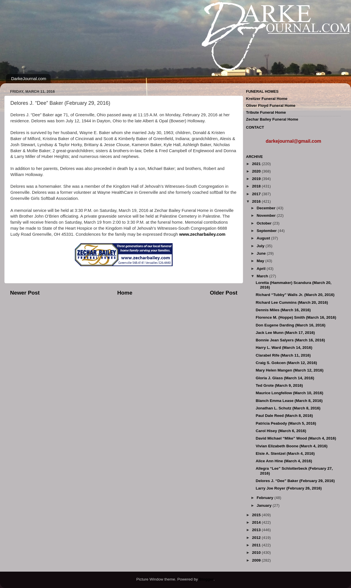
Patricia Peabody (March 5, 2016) (286, 423)
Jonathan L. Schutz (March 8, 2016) (288, 408)
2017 (257, 194)
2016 (257, 201)
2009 (257, 560)
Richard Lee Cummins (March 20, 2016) (292, 302)
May (261, 261)
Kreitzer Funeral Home (266, 98)
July (261, 246)
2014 (257, 522)
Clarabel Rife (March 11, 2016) (283, 355)
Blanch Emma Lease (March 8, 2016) (289, 401)
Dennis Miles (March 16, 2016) (283, 310)
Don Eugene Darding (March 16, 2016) (290, 325)
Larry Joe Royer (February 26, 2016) (289, 488)
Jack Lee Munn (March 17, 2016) (285, 332)
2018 (257, 186)
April (262, 268)
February (265, 498)
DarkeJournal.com (28, 78)
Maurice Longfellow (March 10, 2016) (289, 393)
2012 (257, 537)
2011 (257, 545)
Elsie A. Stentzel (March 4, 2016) (285, 453)
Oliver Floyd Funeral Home (270, 105)
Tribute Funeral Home (266, 112)
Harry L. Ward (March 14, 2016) (284, 347)
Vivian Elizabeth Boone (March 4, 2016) (292, 446)
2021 (257, 164)
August (264, 238)
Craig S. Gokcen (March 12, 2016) (286, 363)
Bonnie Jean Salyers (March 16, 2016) (290, 340)
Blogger (206, 579)
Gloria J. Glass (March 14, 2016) (285, 378)
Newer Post (25, 293)
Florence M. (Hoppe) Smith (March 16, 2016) (296, 317)
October (265, 223)
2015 (257, 515)
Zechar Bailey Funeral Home (272, 119)
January (265, 505)
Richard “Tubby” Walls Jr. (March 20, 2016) (295, 295)
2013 (257, 530)
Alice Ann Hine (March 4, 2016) (284, 461)
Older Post (223, 293)
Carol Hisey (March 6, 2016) (281, 431)
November (267, 215)
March (263, 276)
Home (124, 293)
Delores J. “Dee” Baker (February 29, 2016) (295, 481)
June (262, 253)
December (266, 208)
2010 (257, 552)
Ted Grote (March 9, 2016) (279, 385)
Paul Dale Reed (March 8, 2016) (284, 415)
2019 (257, 179)
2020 (257, 171)
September (267, 231)
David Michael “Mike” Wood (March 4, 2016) (296, 438)
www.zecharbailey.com (202, 234)
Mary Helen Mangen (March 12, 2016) (290, 370)
